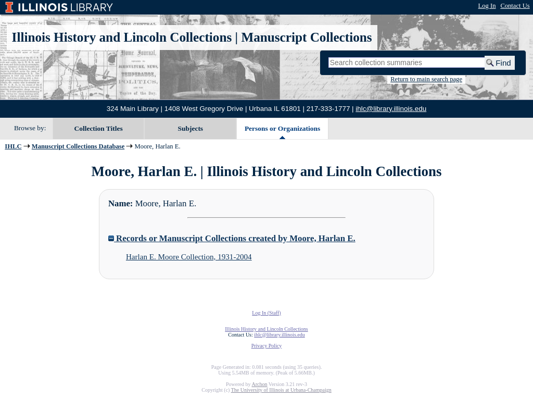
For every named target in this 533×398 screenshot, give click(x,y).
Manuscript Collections (306, 37)
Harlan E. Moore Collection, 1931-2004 (189, 257)
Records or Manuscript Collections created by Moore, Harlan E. (232, 238)
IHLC (13, 146)
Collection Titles (98, 128)
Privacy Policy (266, 346)
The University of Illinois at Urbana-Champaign (281, 390)
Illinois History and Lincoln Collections (122, 37)
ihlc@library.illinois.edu (391, 109)
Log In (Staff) (266, 313)
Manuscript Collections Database (78, 146)
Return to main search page (426, 79)
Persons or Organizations (282, 128)
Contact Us (514, 5)
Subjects (191, 128)
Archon (259, 384)
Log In (487, 5)
